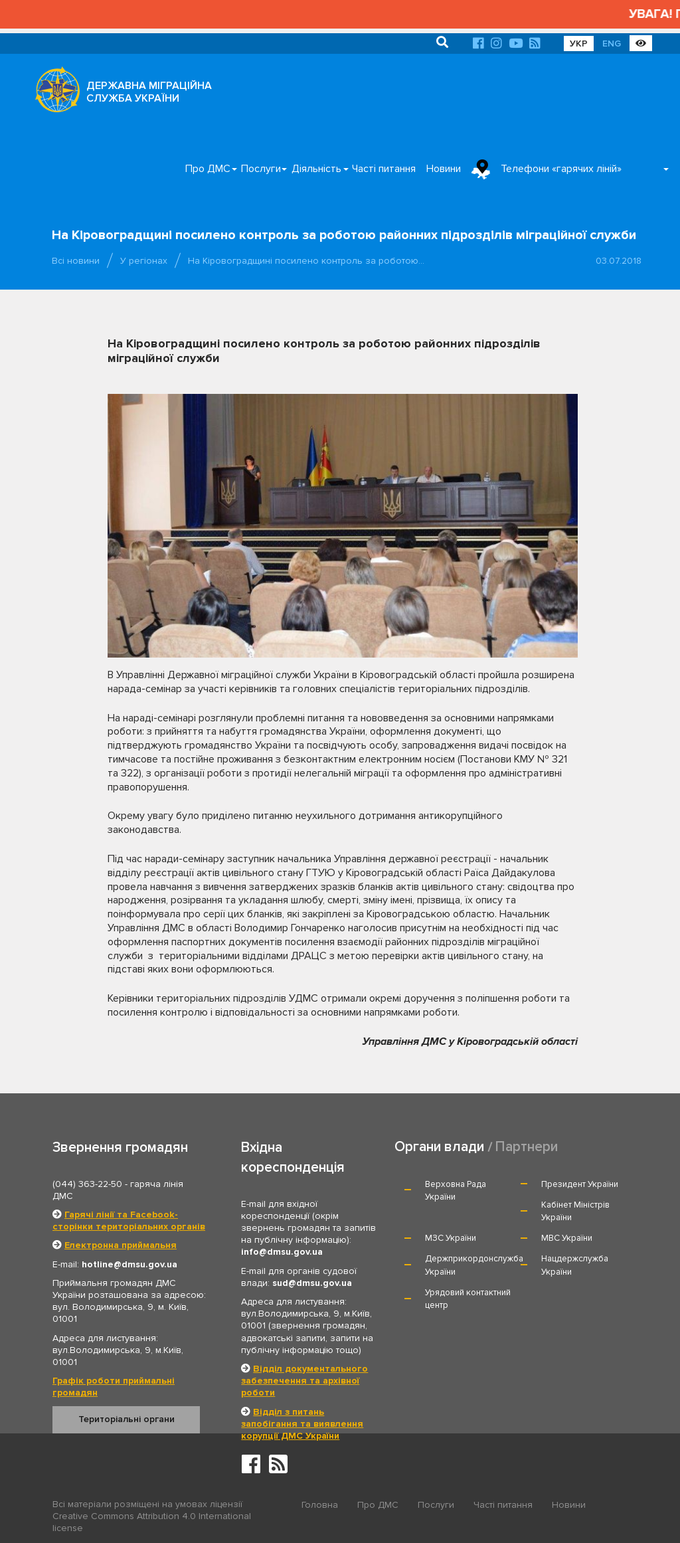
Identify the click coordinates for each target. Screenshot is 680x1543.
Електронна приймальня (120, 1245)
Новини (443, 168)
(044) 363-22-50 (87, 1184)
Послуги (261, 168)
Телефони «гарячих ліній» (561, 168)
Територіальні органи (126, 1419)
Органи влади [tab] (439, 1146)
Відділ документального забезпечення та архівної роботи (304, 1380)
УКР (579, 43)
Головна (319, 1504)
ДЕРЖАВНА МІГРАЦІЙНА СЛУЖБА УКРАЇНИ (149, 92)
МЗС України (450, 1238)
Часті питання (384, 168)
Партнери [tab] (526, 1146)
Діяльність (316, 168)
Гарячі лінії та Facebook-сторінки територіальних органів (128, 1220)
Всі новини (76, 260)
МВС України (566, 1238)
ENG (611, 43)
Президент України (579, 1184)
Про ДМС (207, 168)
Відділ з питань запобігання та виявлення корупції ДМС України (302, 1423)
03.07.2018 (618, 260)
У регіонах (143, 260)
